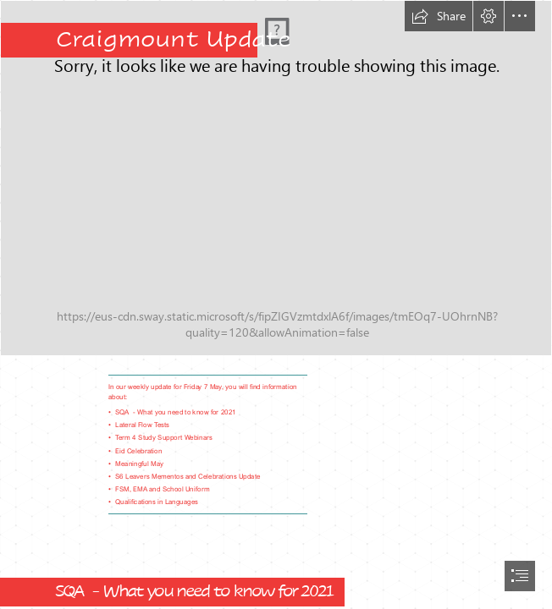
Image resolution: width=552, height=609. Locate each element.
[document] (276, 304)
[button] (438, 16)
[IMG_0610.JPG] (276, 178)
